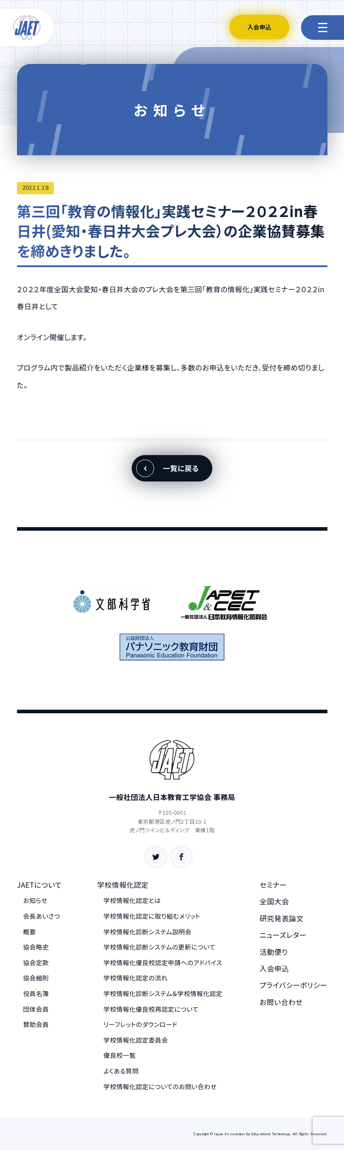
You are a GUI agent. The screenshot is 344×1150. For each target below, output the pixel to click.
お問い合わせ (281, 1002)
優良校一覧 (119, 1055)
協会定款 (36, 962)
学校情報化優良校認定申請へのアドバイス (162, 962)
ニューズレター (283, 934)
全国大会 (274, 901)
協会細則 (36, 977)
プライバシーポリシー (293, 985)
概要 (29, 931)
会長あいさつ (41, 915)
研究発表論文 (282, 918)
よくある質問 (120, 1070)
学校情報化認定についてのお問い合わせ (160, 1086)
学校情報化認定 (123, 884)
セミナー (273, 884)
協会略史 (36, 946)
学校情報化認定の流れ (135, 977)
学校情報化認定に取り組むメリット (151, 915)
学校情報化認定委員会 (135, 1039)
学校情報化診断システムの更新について (159, 946)
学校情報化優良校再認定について (150, 1009)
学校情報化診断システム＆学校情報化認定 (163, 993)
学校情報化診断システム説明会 (147, 931)
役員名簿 (36, 993)
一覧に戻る (181, 468)
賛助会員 (36, 1024)
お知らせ (35, 900)
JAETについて (39, 884)
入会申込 (259, 27)
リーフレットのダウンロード (140, 1024)
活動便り (274, 951)
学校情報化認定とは (132, 900)
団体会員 (36, 1009)
